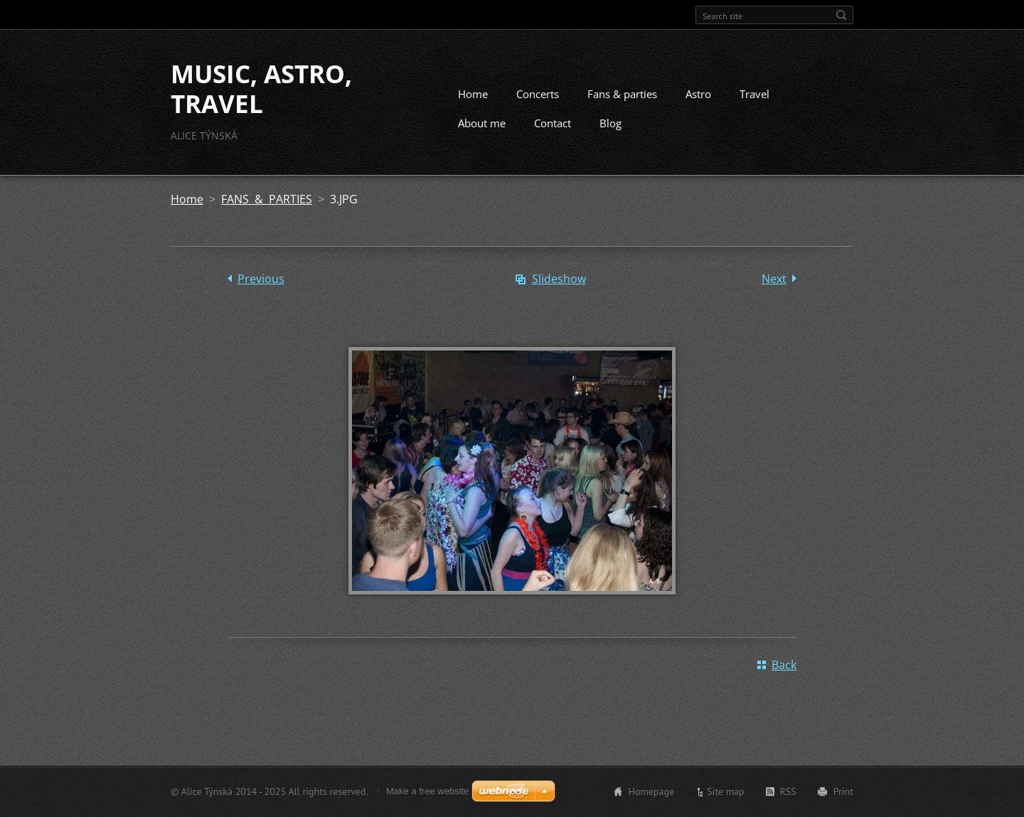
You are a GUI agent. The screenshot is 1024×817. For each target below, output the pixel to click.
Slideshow (559, 279)
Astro (698, 94)
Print (843, 791)
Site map (726, 791)
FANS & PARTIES (266, 199)
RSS (788, 791)
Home (473, 94)
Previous (261, 279)
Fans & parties (622, 94)
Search (841, 15)
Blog (610, 123)
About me (482, 123)
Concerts (537, 94)
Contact (552, 123)
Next (774, 279)
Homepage (651, 791)
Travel (754, 94)
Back (784, 665)
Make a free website (427, 791)
